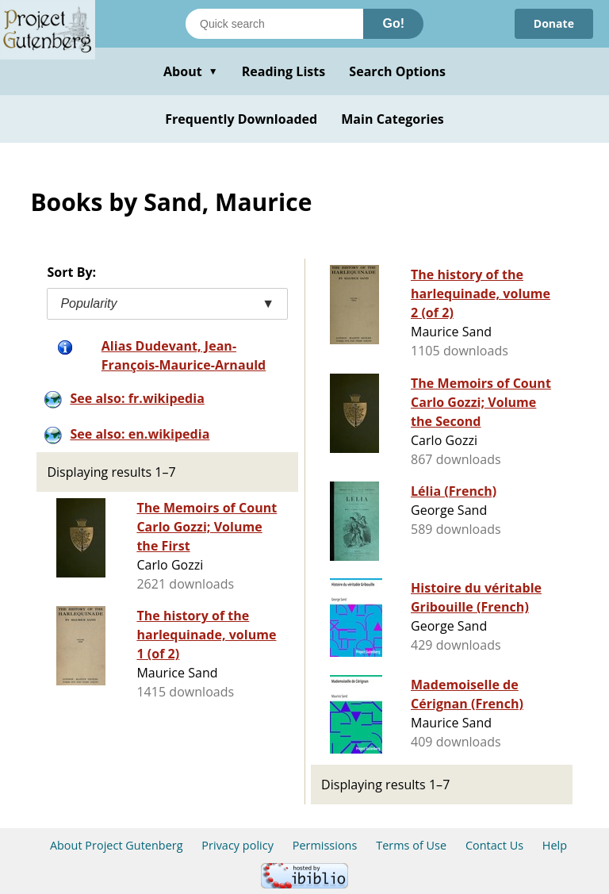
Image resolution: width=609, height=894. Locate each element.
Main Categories (392, 119)
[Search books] (274, 24)
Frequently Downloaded (241, 119)
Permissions (325, 845)
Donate (554, 23)
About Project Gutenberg (116, 845)
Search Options (397, 71)
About (190, 71)
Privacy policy (237, 845)
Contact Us (494, 845)
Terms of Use (411, 845)
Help (554, 845)
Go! (393, 23)
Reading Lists (284, 71)
